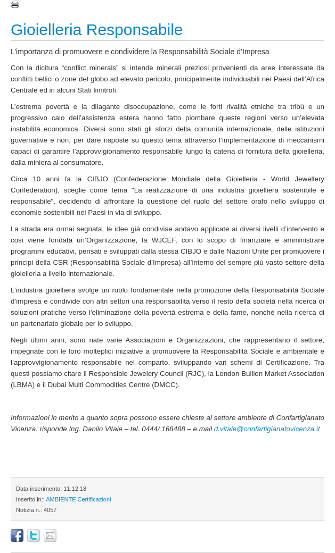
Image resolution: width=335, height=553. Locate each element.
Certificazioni (94, 499)
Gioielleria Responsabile (97, 29)
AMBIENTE (61, 499)
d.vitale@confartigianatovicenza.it (267, 429)
